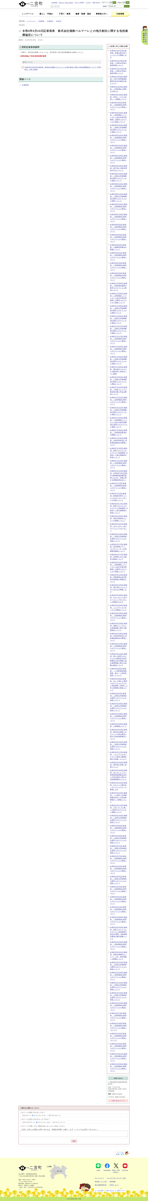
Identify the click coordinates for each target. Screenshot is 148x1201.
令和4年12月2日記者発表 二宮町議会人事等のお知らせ (118, 89)
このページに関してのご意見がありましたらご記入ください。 (43, 1126)
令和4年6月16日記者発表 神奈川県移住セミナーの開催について (118, 518)
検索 (127, 6)
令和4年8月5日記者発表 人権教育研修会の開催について (118, 247)
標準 (111, 2)
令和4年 (58, 21)
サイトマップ (99, 1178)
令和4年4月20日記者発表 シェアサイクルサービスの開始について (118, 608)
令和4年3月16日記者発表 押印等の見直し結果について (118, 765)
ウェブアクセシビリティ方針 (116, 1178)
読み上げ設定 (69, 2)
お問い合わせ (96, 2)
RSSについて (114, 1185)
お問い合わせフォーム (118, 1100)
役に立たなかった (55, 1115)
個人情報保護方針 (101, 1185)
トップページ (30, 21)
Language (54, 2)
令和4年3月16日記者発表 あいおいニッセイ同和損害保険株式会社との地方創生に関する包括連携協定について (118, 775)
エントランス (55, 6)
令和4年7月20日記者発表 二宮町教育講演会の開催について (118, 432)
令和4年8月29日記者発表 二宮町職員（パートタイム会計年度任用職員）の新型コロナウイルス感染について (118, 117)
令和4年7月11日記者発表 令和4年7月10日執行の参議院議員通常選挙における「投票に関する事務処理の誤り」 (118, 475)
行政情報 (41, 21)
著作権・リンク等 (101, 1181)
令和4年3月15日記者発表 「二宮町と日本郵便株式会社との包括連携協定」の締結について (118, 797)
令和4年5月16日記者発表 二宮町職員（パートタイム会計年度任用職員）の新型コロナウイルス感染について (118, 567)
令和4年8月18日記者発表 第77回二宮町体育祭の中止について (118, 168)
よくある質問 (99, 1190)
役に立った (27, 1115)
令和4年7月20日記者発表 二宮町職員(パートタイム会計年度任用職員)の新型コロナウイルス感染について (118, 422)
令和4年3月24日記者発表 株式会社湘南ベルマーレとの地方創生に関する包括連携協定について (118, 734)
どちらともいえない (39, 1115)
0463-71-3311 (26, 1179)
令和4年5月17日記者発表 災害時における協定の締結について (118, 557)
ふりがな (88, 2)
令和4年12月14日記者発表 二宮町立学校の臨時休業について (118, 71)
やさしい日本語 (79, 2)
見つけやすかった (29, 1122)
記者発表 (50, 21)
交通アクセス (121, 1190)
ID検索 (105, 6)
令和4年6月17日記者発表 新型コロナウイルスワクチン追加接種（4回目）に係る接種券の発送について (119, 508)
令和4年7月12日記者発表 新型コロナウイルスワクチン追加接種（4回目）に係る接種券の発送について (119, 453)
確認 (74, 1141)
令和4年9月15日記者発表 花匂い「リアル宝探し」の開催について (118, 97)
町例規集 (113, 1181)
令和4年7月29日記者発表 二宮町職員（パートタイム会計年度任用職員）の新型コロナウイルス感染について (118, 298)
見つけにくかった (59, 1122)
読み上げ (61, 2)
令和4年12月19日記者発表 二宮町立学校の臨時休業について (118, 63)
